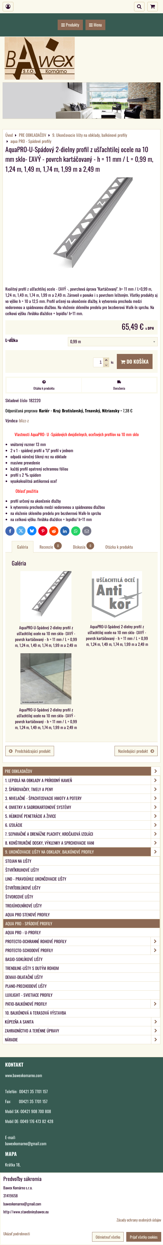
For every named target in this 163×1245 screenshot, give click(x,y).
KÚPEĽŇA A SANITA (82, 1021)
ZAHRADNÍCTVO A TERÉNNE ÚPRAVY (82, 1030)
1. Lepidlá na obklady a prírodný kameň (82, 780)
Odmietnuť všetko (108, 1237)
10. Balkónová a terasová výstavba (35, 1013)
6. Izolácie (82, 825)
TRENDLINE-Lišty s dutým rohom (32, 968)
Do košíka (135, 361)
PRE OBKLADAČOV (82, 771)
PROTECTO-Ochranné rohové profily (82, 941)
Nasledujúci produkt (136, 751)
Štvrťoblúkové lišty (23, 888)
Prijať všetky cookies (144, 1237)
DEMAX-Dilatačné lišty (24, 977)
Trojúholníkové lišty (23, 906)
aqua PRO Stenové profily (27, 914)
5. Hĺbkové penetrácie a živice (82, 816)
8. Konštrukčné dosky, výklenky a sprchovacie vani (82, 843)
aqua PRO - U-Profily (23, 932)
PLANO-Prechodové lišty (26, 986)
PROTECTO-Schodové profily (82, 950)
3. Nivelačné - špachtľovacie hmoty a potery (82, 798)
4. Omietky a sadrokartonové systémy (82, 807)
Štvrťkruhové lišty (22, 870)
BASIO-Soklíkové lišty (24, 959)
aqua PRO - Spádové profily (28, 923)
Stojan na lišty (18, 861)
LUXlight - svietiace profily (29, 995)
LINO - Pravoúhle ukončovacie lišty (35, 879)
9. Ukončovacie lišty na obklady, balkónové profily (82, 851)
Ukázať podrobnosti (16, 1233)
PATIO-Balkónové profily (82, 1004)
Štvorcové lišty (19, 897)
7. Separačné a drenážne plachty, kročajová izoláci (82, 834)
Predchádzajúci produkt (30, 751)
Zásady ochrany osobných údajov (139, 1220)
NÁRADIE (82, 1039)
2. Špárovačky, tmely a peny (82, 789)
